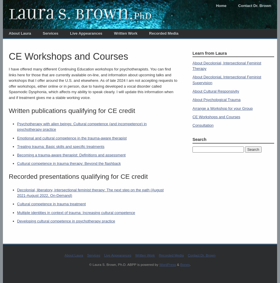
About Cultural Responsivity (215, 91)
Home (221, 5)
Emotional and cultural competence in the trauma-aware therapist (72, 138)
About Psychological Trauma (216, 100)
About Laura (20, 33)
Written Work (125, 33)
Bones (185, 264)
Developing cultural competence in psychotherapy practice (66, 221)
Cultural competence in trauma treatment (51, 204)
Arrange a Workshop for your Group (222, 108)
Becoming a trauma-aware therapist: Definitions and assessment (71, 155)
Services (51, 33)
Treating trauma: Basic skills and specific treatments (60, 146)
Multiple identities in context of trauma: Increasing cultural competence (76, 213)
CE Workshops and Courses (216, 117)
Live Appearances (86, 33)
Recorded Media (163, 33)
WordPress (167, 264)
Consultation (203, 125)
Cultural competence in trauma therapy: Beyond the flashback (69, 163)
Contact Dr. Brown (254, 5)
